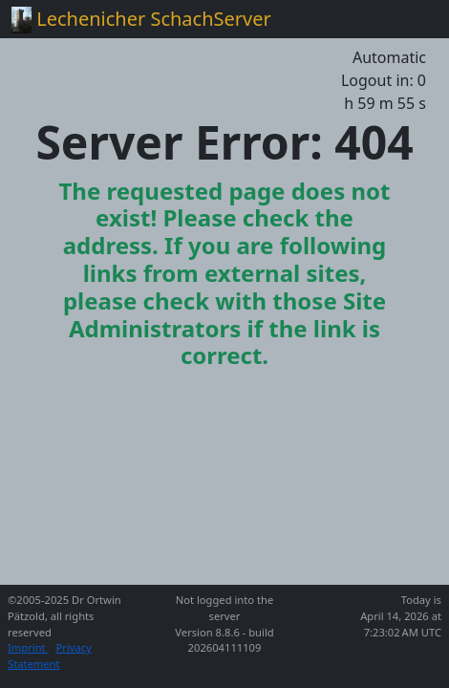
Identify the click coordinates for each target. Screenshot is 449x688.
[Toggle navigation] (411, 19)
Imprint (28, 647)
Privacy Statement (50, 655)
